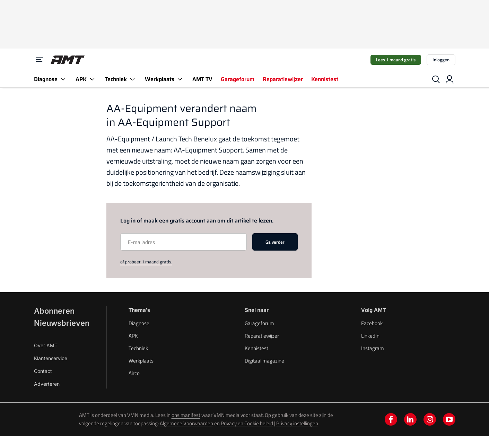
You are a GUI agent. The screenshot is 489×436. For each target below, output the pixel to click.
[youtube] (449, 419)
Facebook (372, 323)
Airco (134, 373)
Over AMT (46, 345)
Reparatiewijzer (283, 79)
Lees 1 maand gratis (396, 59)
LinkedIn (370, 336)
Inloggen (441, 59)
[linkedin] (410, 419)
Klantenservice (50, 358)
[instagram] (429, 419)
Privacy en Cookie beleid (247, 423)
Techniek (121, 79)
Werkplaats (164, 79)
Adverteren (47, 384)
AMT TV (202, 79)
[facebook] (391, 419)
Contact (43, 371)
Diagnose (50, 79)
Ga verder (275, 241)
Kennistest (324, 79)
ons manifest (186, 415)
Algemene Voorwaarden (186, 423)
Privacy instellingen (297, 423)
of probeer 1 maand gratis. (146, 261)
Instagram (372, 348)
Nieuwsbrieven (61, 323)
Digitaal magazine (264, 361)
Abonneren (54, 310)
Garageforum (237, 79)
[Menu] (39, 60)
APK (86, 79)
